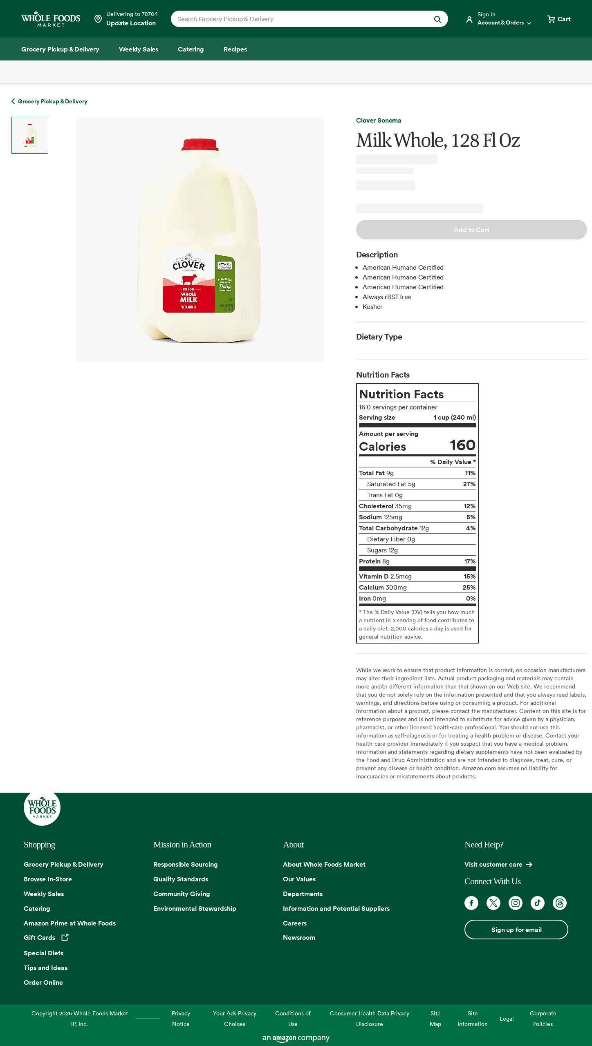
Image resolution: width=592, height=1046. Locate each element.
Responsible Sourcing (185, 864)
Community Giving (181, 893)
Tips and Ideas (45, 967)
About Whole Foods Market (324, 864)
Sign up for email (516, 929)
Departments (303, 893)
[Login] (498, 18)
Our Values (299, 878)
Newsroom (299, 937)
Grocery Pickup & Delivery (63, 864)
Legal (507, 1018)
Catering (37, 908)
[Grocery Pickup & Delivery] (60, 49)
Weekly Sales (44, 893)
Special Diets (43, 952)
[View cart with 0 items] (558, 18)
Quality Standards (180, 878)
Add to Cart (471, 229)
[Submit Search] (438, 19)
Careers (295, 923)
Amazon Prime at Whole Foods (70, 923)
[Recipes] (235, 49)
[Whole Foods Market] (50, 19)
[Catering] (191, 49)
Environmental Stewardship (194, 908)
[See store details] (125, 19)
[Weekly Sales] (138, 49)
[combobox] (296, 19)
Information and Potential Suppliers (336, 908)
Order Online (43, 982)
